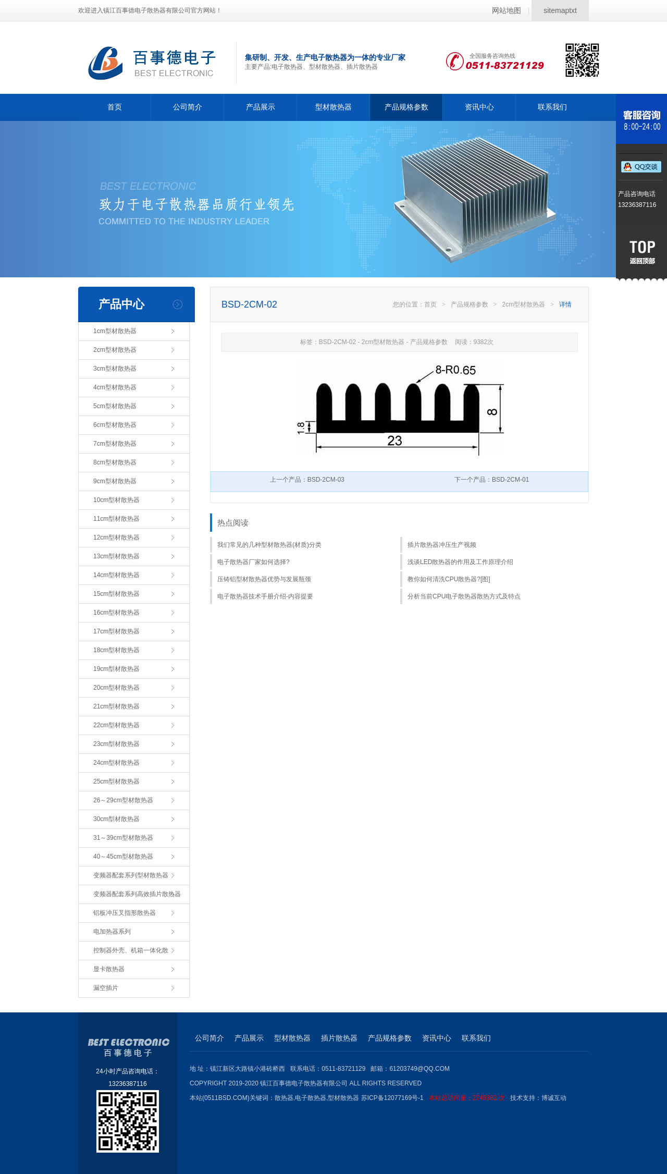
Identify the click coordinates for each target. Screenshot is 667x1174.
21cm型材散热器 (116, 706)
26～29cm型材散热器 (123, 800)
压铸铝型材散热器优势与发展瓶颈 (264, 579)
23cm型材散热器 (116, 744)
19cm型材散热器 (116, 668)
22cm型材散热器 (116, 725)
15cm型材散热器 (116, 593)
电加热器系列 (112, 931)
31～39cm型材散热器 (123, 837)
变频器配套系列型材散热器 (130, 875)
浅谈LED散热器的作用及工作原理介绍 (460, 562)
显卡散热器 (109, 969)
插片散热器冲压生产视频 (441, 544)
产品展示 (260, 107)
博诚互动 (553, 1098)
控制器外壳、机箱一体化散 (130, 950)
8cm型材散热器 (115, 462)
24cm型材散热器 (116, 762)
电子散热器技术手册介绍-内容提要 (265, 596)
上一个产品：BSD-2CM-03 (307, 479)
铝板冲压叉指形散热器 (124, 912)
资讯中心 (479, 107)
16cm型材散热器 (116, 612)
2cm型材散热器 (115, 349)
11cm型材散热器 (116, 518)
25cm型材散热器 (116, 781)
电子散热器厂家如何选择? (253, 562)
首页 (114, 107)
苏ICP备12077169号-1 (435, 1098)
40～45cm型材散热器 (123, 856)
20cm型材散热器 (116, 687)
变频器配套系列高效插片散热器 (137, 894)
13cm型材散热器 (116, 556)
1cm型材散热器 (115, 331)
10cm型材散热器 (116, 500)
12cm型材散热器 (116, 537)
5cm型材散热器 (115, 406)
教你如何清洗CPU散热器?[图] (448, 579)
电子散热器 (310, 1098)
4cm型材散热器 (115, 387)
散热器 (284, 1098)
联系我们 (552, 107)
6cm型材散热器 (115, 425)
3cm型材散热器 (115, 368)
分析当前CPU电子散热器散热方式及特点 (464, 596)
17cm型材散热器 (116, 631)
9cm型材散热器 (115, 481)
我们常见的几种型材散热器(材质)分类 (269, 544)
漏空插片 (105, 988)
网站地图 (506, 10)
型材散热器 (333, 107)
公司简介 (187, 107)
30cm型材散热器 (116, 819)
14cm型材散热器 (116, 575)
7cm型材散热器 (115, 443)
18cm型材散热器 (116, 650)
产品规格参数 (406, 107)
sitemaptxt (560, 10)
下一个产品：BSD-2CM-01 (491, 479)
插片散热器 (339, 1038)
